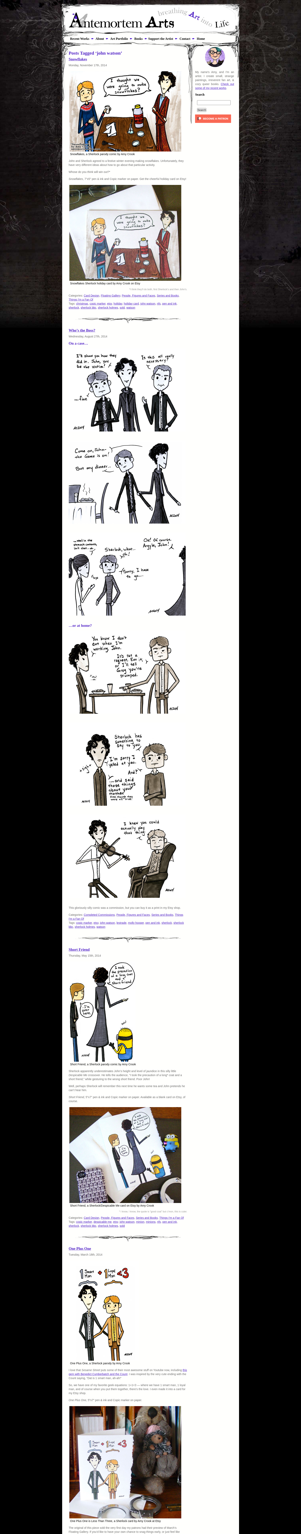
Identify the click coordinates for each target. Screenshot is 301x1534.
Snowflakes (78, 59)
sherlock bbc (88, 307)
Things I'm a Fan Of (81, 299)
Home (200, 38)
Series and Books (168, 295)
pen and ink (169, 303)
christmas (82, 303)
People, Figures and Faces (138, 295)
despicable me (103, 1221)
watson (130, 307)
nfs (159, 303)
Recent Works (78, 38)
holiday (118, 303)
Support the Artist (160, 38)
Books (138, 38)
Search (199, 94)
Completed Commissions (99, 914)
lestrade (122, 922)
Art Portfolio (119, 38)
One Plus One (80, 1248)
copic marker (98, 303)
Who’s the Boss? (82, 330)
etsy (109, 303)
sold (122, 307)
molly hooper (136, 922)
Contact (184, 38)
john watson (148, 303)
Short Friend (79, 949)
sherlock (74, 307)
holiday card (131, 303)
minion (140, 1221)
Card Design (91, 295)
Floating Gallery (110, 295)
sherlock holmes (108, 307)
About (99, 38)
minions (150, 1221)
